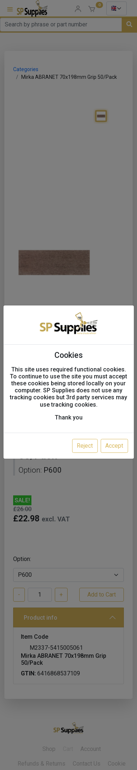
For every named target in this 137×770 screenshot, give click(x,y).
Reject (85, 445)
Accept (114, 445)
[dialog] (68, 385)
